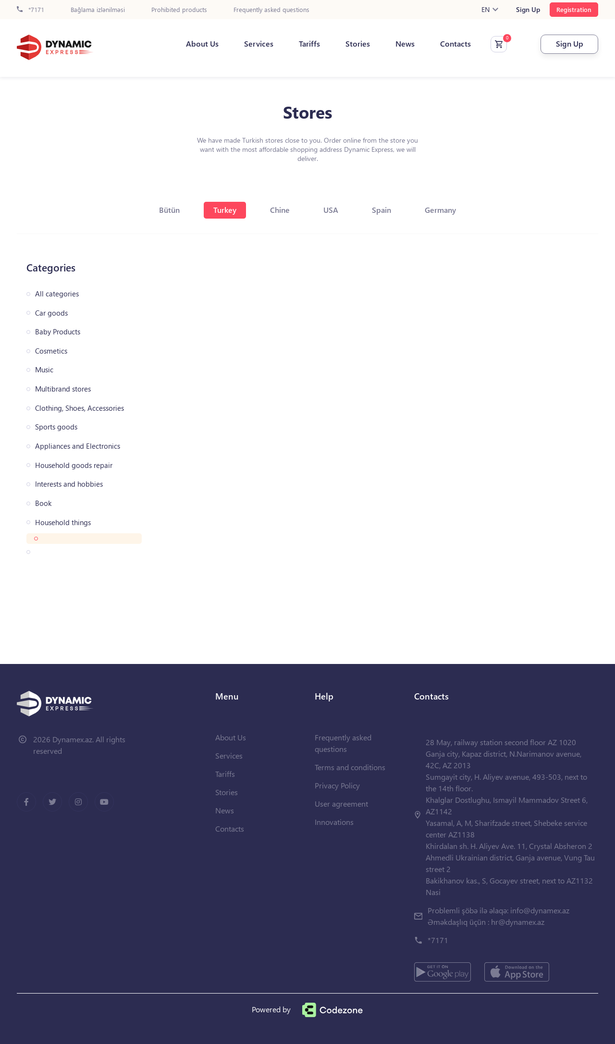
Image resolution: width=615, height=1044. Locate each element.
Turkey (224, 210)
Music (44, 369)
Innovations (334, 822)
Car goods (51, 313)
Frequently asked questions (271, 9)
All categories (57, 293)
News (405, 43)
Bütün (169, 210)
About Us (202, 43)
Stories (357, 43)
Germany (440, 210)
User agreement (341, 803)
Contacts (455, 43)
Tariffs (309, 43)
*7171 (30, 9)
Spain (381, 210)
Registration (573, 9)
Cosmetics (51, 351)
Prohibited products (179, 9)
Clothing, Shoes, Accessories (79, 408)
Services (258, 43)
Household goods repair (73, 465)
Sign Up (528, 9)
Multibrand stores (63, 388)
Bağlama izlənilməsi (98, 9)
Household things (63, 522)
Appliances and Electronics (77, 446)
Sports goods (56, 426)
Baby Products (57, 331)
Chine (280, 210)
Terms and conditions (350, 767)
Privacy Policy (337, 785)
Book (43, 503)
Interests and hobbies (69, 484)
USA (330, 210)
